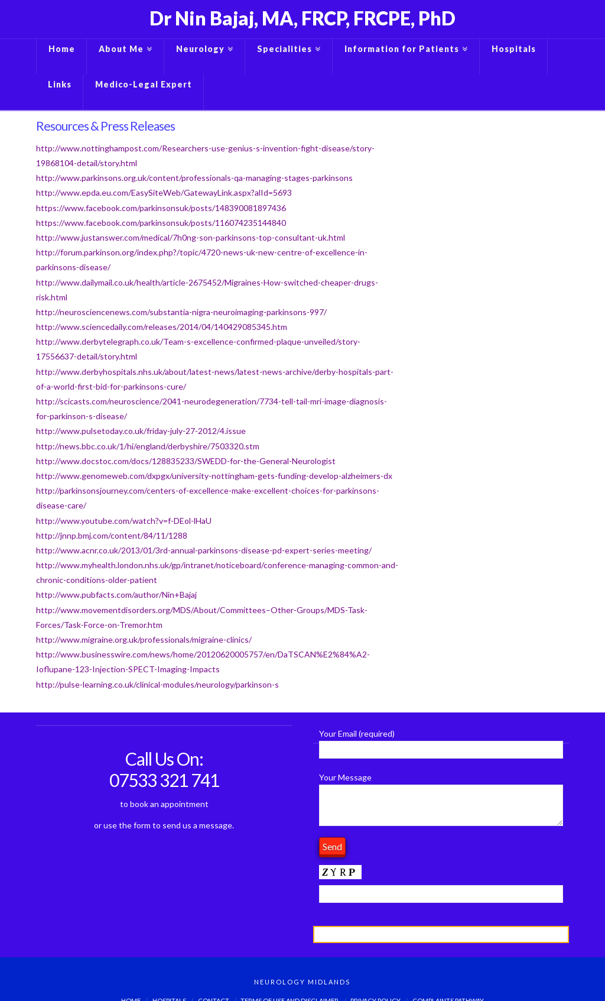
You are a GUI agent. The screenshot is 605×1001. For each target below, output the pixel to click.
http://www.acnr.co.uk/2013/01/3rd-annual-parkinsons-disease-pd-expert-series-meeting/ (204, 550)
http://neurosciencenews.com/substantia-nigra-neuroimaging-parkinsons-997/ (181, 312)
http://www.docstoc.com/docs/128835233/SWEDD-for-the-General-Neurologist (186, 461)
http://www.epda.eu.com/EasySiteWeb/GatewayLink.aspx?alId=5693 (164, 192)
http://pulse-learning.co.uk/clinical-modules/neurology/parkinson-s (157, 684)
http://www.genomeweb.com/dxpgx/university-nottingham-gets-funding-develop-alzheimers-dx (214, 476)
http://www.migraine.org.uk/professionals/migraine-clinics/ (144, 639)
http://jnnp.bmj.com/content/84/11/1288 (111, 535)
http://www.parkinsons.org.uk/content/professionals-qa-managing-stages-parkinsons (194, 178)
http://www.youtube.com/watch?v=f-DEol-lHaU (124, 521)
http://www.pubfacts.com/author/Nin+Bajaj (116, 594)
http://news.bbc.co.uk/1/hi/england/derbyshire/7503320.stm (147, 446)
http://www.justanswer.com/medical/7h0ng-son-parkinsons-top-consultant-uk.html (190, 237)
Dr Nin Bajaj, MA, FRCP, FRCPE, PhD (302, 18)
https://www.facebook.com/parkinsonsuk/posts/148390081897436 (161, 208)
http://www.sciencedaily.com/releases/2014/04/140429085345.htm (161, 327)
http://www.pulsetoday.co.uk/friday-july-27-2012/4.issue (141, 431)
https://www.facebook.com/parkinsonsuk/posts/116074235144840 (161, 223)
